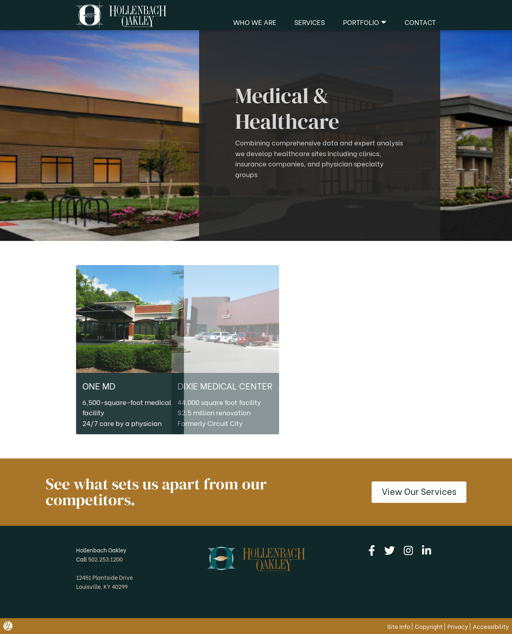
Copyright (429, 626)
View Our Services (419, 490)
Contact (420, 22)
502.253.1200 (105, 559)
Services (309, 22)
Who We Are (254, 22)
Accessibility (491, 626)
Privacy (457, 626)
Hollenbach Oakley (101, 550)
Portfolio (364, 22)
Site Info (398, 626)
